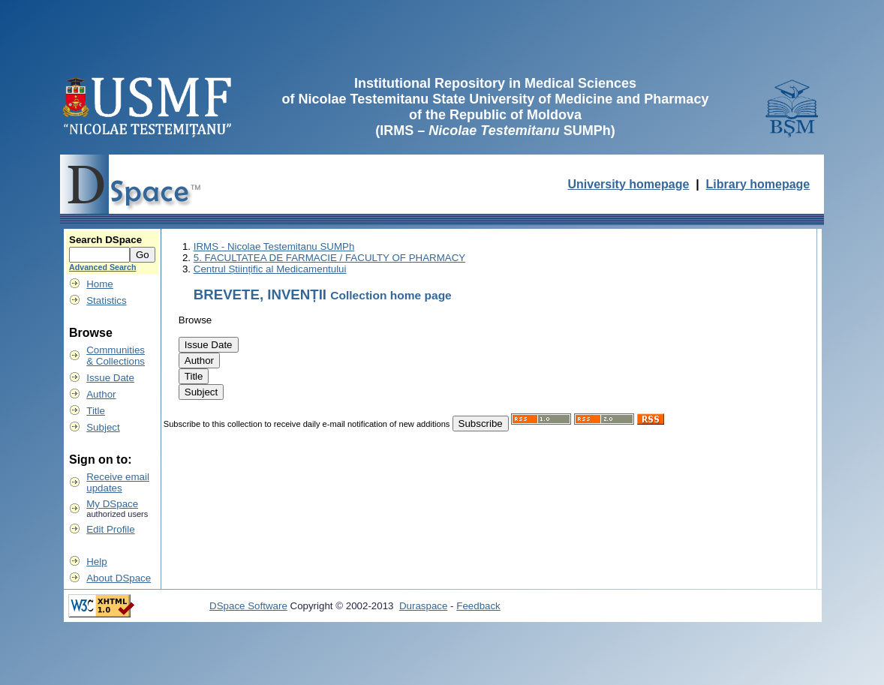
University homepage (628, 184)
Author (101, 394)
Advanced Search (102, 267)
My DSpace (112, 503)
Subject (102, 427)
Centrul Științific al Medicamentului (270, 269)
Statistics (106, 300)
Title (95, 410)
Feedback (478, 605)
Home (99, 284)
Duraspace (423, 605)
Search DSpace (105, 239)
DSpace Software (248, 605)
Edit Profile (110, 529)
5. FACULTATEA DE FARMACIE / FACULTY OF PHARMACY (329, 257)
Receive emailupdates (117, 482)
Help (96, 561)
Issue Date (110, 377)
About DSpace (118, 578)
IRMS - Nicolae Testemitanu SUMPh (274, 246)
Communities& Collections (115, 355)
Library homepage (758, 184)
